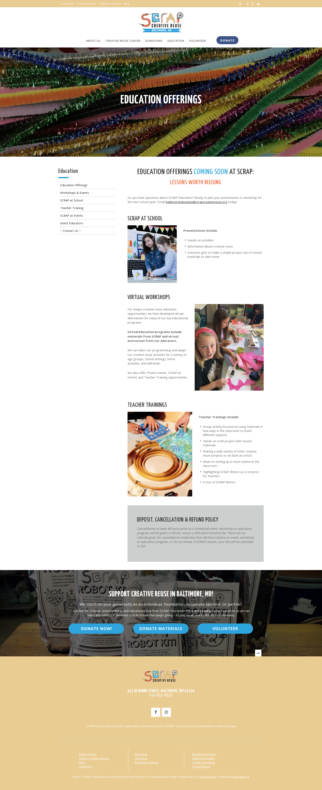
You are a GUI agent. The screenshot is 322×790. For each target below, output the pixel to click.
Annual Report (201, 766)
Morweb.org (241, 776)
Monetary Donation (204, 754)
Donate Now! (96, 628)
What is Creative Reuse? (94, 758)
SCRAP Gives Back (203, 762)
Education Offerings (161, 100)
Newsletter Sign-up (147, 762)
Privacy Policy (208, 776)
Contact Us (85, 766)
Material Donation (203, 758)
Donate (227, 40)
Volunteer (225, 628)
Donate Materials (160, 628)
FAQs (82, 762)
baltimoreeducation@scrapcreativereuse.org (196, 202)
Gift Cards (141, 754)
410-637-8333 (161, 695)
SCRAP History (88, 754)
